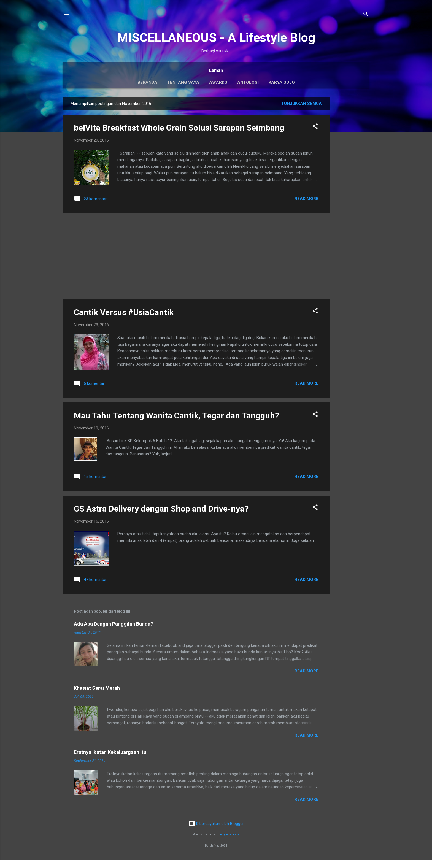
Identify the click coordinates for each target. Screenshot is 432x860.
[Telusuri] (366, 15)
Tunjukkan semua (301, 103)
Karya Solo (282, 82)
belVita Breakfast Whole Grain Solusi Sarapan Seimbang (179, 127)
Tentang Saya (183, 82)
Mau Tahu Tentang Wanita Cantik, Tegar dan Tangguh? (176, 415)
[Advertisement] (351, 179)
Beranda (147, 82)
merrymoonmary (228, 834)
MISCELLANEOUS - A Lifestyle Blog (216, 37)
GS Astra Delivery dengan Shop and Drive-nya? (161, 508)
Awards (218, 82)
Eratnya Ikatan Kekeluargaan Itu (110, 752)
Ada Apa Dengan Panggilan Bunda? (113, 624)
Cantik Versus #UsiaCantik (124, 312)
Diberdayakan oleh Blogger (216, 823)
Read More (306, 198)
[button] (315, 127)
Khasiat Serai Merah (97, 688)
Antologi (248, 82)
